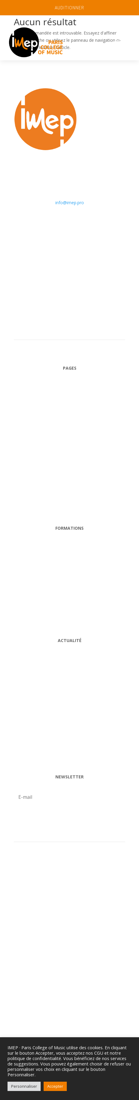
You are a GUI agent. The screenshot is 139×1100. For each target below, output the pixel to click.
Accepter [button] (55, 1086)
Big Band (69, 596)
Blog (69, 660)
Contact (70, 508)
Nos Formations (69, 436)
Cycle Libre (69, 572)
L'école (69, 412)
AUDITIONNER (69, 8)
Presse (69, 946)
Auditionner (69, 874)
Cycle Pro (69, 548)
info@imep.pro (69, 202)
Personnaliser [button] (24, 1086)
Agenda (69, 684)
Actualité (69, 484)
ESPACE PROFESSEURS (69, 898)
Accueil (69, 388)
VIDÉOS (69, 757)
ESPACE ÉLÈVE (69, 922)
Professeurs (69, 709)
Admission (70, 460)
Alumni (69, 733)
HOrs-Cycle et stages (69, 620)
